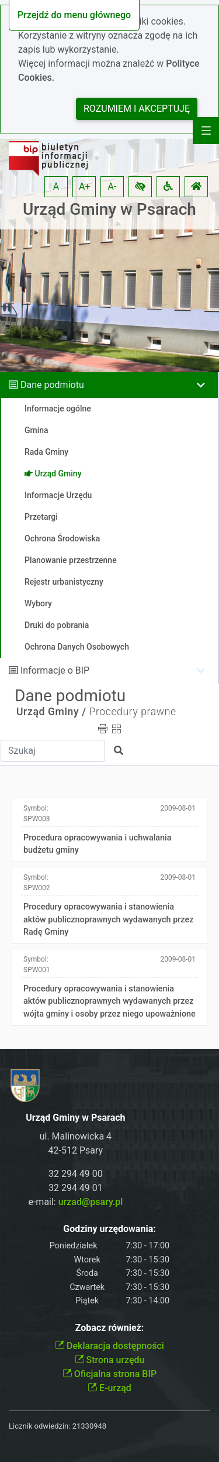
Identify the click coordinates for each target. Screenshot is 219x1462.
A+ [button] (85, 186)
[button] (140, 186)
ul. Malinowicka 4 (76, 1136)
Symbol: (36, 813)
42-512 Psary (75, 1150)
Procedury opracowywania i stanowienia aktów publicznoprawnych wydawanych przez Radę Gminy (108, 919)
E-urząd (109, 1388)
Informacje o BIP (54, 670)
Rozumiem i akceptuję (137, 108)
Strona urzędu (110, 1359)
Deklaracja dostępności (109, 1345)
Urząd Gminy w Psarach (109, 209)
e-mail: (75, 1201)
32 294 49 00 (75, 1173)
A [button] (56, 186)
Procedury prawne (132, 712)
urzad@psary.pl (90, 1201)
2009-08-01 (178, 808)
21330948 (89, 1426)
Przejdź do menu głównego (74, 14)
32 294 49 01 (75, 1187)
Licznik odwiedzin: (39, 1426)
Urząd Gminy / (51, 712)
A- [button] (112, 186)
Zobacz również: (109, 1327)
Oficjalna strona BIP (109, 1373)
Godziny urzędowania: (109, 1228)
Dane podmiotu (52, 384)
